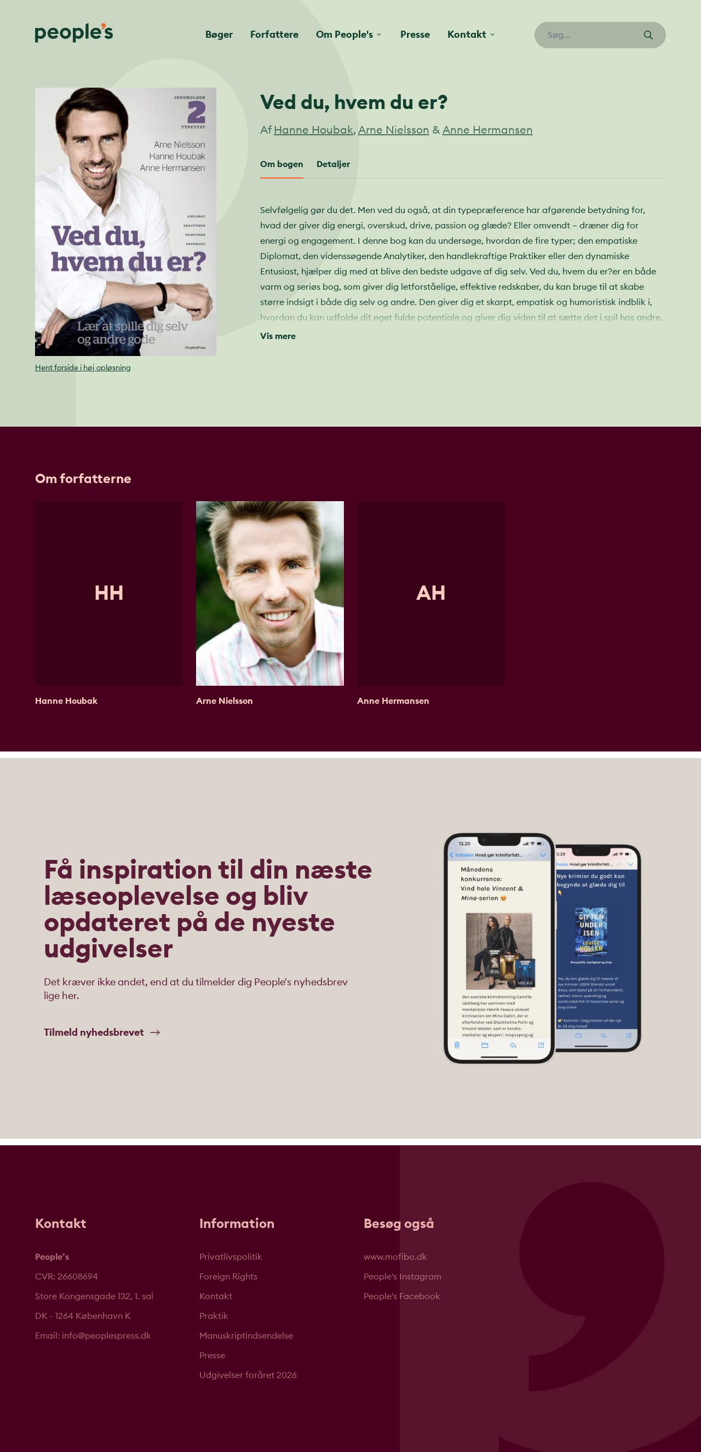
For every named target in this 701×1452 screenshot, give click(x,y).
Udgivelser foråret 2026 (248, 1375)
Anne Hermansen (488, 130)
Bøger (219, 34)
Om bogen (281, 164)
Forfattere (274, 34)
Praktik (213, 1316)
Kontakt (215, 1296)
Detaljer (333, 164)
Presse (415, 34)
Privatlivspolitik (230, 1257)
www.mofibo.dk (395, 1257)
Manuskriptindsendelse (246, 1336)
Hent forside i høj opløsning (83, 368)
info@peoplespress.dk (106, 1336)
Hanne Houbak (313, 130)
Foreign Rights (228, 1276)
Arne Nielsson (393, 130)
